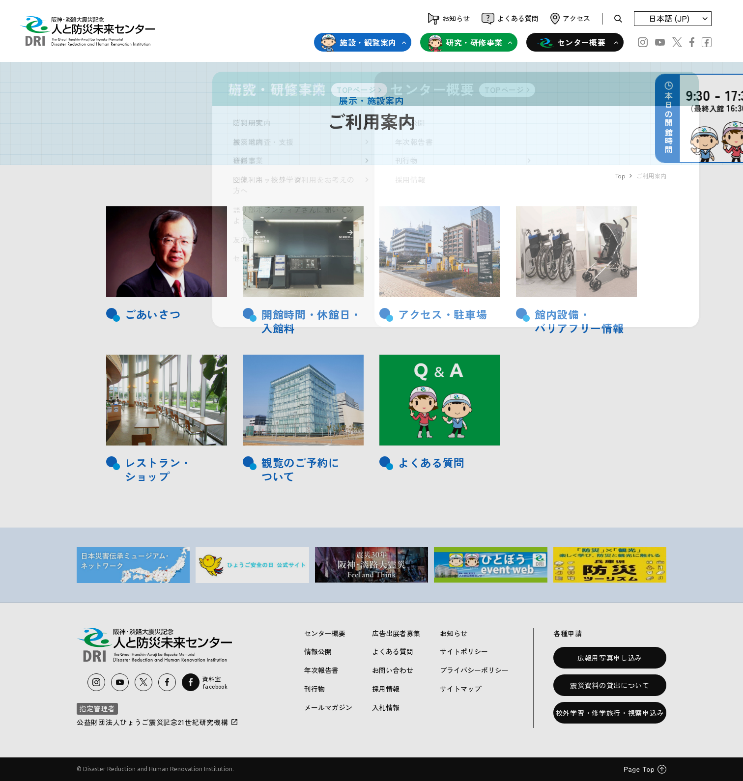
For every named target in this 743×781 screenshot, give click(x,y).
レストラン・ (158, 462)
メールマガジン (328, 707)
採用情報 (386, 689)
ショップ (147, 476)
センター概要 (571, 43)
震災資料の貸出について (610, 685)
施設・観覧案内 (358, 43)
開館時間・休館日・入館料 (311, 321)
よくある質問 (431, 462)
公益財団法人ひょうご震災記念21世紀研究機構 (157, 722)
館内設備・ (562, 314)
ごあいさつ (152, 314)
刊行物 (314, 689)
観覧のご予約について (300, 469)
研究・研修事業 (464, 43)
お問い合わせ (392, 670)
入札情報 (386, 707)
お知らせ (453, 633)
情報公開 (318, 651)
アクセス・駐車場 (442, 314)
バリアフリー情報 (579, 328)
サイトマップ (460, 689)
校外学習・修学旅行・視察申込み (610, 713)
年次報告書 (321, 670)
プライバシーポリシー (474, 670)
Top (620, 175)
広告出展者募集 (396, 633)
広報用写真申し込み (609, 658)
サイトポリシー (464, 651)
